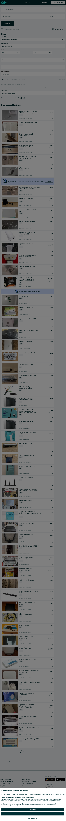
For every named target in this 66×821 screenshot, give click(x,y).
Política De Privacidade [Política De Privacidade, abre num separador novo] (54, 795)
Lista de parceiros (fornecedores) (9, 805)
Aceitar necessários (32, 814)
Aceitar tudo (32, 809)
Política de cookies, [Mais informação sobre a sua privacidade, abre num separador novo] (44, 795)
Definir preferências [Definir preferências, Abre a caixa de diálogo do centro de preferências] (33, 818)
